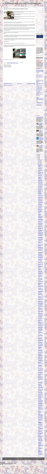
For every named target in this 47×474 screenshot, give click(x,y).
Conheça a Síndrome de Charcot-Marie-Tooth (40, 379)
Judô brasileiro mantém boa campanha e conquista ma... (40, 178)
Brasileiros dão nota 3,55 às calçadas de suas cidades (40, 390)
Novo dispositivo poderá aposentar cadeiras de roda (40, 279)
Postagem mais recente (8, 83)
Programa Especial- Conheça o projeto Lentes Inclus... (40, 377)
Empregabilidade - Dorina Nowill (40, 438)
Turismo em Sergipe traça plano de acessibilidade (40, 187)
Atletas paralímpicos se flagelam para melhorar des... (40, 240)
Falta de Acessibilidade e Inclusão (11, 63)
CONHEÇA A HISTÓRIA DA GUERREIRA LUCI (40, 422)
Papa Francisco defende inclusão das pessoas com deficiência (41, 131)
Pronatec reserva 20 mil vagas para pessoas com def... (40, 343)
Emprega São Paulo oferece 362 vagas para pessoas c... (40, 401)
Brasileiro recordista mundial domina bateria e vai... (40, 183)
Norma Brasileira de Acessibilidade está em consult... (40, 257)
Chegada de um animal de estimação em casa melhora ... (40, 415)
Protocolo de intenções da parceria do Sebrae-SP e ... (40, 332)
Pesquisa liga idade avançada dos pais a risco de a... (40, 292)
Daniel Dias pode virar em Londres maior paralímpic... (40, 229)
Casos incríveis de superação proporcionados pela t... (40, 276)
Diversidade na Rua (38, 85)
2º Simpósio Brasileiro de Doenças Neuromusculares (40, 217)
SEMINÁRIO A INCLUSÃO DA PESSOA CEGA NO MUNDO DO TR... (40, 355)
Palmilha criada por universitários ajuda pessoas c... (40, 340)
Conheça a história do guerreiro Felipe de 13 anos (40, 388)
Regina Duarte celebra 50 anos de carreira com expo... (40, 286)
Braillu (37, 82)
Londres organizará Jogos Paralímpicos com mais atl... (40, 345)
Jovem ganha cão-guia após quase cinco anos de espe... (40, 325)
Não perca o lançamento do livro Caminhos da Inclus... (40, 412)
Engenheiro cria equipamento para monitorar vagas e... (40, 408)
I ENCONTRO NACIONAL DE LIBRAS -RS (40, 443)
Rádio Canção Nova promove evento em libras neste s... (40, 189)
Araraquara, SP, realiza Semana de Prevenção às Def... (40, 297)
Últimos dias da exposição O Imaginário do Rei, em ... (40, 363)
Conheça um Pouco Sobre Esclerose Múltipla (40, 321)
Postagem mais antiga (31, 83)
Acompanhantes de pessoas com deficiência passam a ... (40, 250)
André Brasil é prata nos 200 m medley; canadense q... (40, 202)
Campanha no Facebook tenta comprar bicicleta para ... (40, 309)
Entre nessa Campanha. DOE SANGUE (40, 269)
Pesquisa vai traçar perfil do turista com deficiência (40, 171)
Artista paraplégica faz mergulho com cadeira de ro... (40, 231)
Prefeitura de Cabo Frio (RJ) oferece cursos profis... (40, 425)
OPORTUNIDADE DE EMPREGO (40, 191)
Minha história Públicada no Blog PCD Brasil (40, 375)
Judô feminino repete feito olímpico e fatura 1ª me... (40, 207)
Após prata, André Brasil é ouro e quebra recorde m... (40, 175)
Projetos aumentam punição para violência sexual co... (40, 420)
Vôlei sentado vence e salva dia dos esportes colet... (40, 168)
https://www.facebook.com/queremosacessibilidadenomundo (39, 99)
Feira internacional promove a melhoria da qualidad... (40, 395)
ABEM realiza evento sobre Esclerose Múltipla (40, 267)
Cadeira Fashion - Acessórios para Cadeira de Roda (39, 84)
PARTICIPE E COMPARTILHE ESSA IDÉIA (40, 193)
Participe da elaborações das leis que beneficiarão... (40, 281)
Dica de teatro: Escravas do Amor (40, 368)
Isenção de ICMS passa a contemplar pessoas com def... (40, 302)
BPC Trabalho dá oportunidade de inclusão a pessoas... (40, 212)
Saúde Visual (38, 95)
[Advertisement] (39, 8)
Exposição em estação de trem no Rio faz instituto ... (40, 299)
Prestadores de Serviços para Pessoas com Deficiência (39, 76)
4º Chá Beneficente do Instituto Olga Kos (40, 185)
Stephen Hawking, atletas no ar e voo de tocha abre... (40, 209)
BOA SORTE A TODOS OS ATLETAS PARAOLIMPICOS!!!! (40, 233)
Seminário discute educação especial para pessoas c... (40, 328)
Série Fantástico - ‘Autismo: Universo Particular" (39, 75)
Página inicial (19, 83)
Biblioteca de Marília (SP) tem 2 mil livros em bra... (40, 311)
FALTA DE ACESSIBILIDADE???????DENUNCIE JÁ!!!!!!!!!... (40, 428)
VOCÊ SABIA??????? (40, 426)
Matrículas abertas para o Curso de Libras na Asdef (40, 382)
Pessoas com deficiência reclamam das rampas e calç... (40, 385)
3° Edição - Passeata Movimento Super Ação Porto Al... (40, 358)
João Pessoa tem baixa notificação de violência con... (40, 406)
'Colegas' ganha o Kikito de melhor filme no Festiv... (40, 350)
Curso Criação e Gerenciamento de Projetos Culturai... (40, 219)
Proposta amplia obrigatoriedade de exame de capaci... (40, 403)
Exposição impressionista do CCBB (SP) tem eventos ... (40, 448)
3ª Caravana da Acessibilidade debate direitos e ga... (40, 366)
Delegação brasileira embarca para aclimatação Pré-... (40, 431)
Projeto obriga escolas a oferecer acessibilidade (40, 397)
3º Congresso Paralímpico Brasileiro (39, 215)
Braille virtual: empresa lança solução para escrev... (40, 348)
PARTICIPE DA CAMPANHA (39, 399)
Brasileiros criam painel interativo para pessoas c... (40, 271)
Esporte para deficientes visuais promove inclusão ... (40, 247)
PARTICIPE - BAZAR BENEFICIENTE (40, 436)
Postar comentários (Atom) (9, 85)
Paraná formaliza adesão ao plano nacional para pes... (40, 392)
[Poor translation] (2, 464)
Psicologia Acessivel (39, 94)
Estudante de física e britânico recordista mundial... (40, 173)
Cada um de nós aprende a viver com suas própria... (40, 318)
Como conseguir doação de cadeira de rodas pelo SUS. (39, 117)
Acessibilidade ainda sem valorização (40, 235)
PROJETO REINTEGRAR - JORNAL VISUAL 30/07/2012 (40, 451)
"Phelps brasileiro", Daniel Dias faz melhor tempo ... (40, 205)
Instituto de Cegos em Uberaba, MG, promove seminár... (40, 226)
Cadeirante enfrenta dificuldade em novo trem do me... (40, 245)
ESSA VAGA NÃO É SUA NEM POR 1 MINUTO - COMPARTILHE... (40, 166)
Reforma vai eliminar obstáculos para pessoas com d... (40, 353)
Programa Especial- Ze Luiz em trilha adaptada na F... (40, 330)
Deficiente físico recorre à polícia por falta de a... (40, 196)
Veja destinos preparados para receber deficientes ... (40, 289)
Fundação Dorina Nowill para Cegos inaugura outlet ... (40, 440)
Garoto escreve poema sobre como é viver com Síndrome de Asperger (41, 146)
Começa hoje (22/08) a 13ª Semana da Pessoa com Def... (40, 304)
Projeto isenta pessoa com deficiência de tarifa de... (40, 264)
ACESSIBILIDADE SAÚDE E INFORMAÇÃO (22, 3)
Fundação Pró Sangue (39, 87)
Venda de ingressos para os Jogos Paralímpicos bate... (40, 454)
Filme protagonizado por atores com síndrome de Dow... (40, 372)
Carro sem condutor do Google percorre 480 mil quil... (40, 433)
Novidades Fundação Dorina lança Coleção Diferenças (40, 314)
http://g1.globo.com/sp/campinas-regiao (8, 59)
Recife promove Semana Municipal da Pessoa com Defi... (40, 335)
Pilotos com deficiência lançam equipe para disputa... (40, 284)
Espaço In (37, 86)
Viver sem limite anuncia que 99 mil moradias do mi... (40, 360)
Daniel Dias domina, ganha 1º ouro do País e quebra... (40, 200)
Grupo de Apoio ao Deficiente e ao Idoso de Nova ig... (40, 338)
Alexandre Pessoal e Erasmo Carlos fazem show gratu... (40, 417)
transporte (17, 63)
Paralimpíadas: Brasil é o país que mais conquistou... (40, 274)
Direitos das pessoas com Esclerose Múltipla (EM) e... (40, 316)
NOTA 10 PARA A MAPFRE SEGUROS (40, 262)
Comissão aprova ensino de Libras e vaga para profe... (40, 238)
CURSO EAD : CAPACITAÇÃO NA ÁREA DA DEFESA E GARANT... (40, 445)
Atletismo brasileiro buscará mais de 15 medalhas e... (40, 306)
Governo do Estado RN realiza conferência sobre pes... (40, 242)
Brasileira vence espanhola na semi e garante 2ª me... (40, 181)
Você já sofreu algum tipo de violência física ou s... (40, 370)
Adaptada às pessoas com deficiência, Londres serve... (40, 253)
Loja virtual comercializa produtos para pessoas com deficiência (41, 124)
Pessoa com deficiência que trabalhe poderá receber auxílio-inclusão (41, 138)
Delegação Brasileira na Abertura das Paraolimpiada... (40, 224)
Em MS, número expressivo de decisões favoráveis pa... (40, 294)
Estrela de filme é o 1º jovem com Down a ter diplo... (40, 198)
